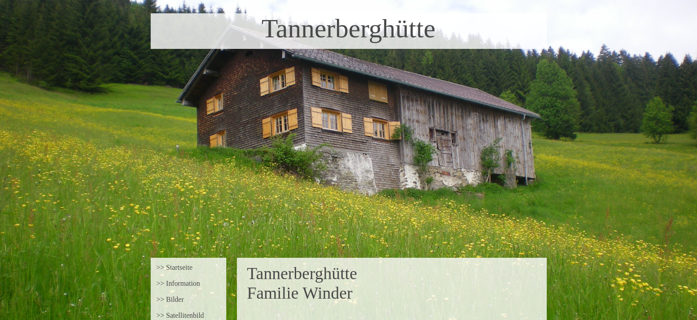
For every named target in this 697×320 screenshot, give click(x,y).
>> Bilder (170, 299)
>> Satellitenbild (180, 315)
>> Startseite (174, 267)
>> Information (178, 283)
